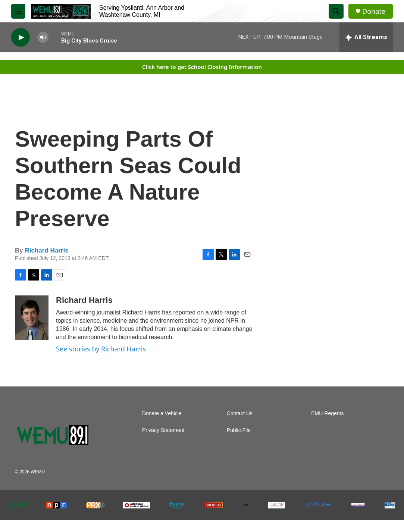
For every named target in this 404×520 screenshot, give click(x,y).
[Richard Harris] (31, 317)
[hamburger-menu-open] (18, 11)
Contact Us (240, 413)
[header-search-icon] (336, 11)
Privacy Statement (163, 430)
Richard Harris (46, 250)
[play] (20, 37)
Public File (239, 430)
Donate (373, 11)
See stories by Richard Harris (101, 348)
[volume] (43, 37)
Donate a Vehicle (162, 413)
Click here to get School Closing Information (202, 67)
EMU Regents (327, 413)
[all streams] (366, 37)
